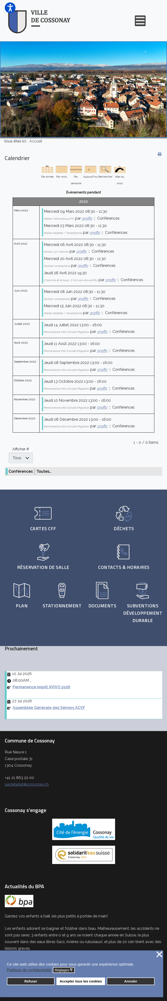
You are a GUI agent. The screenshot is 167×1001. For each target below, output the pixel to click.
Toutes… (43, 471)
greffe (87, 218)
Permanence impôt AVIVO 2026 (41, 687)
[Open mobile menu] (140, 20)
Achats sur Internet (56, 251)
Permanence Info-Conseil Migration (66, 332)
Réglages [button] (64, 970)
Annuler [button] (130, 981)
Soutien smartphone (57, 266)
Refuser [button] (30, 981)
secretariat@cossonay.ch (27, 784)
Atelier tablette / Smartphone (63, 233)
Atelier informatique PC (59, 218)
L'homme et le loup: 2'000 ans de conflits (71, 280)
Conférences (21, 471)
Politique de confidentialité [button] (29, 970)
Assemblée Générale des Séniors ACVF (49, 707)
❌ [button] (159, 955)
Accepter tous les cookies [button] (81, 981)
